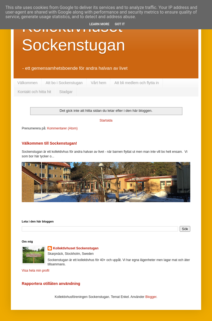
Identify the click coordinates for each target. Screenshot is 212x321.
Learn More (99, 24)
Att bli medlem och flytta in (136, 83)
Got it (120, 24)
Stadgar (66, 92)
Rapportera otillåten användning (51, 283)
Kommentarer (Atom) (62, 128)
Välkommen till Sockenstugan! (49, 143)
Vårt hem (98, 83)
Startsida (105, 120)
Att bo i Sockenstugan (64, 83)
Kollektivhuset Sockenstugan (75, 248)
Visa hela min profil (35, 270)
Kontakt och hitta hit (34, 92)
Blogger (151, 297)
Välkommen (27, 83)
